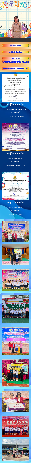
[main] (16, 104)
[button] (2, 2)
